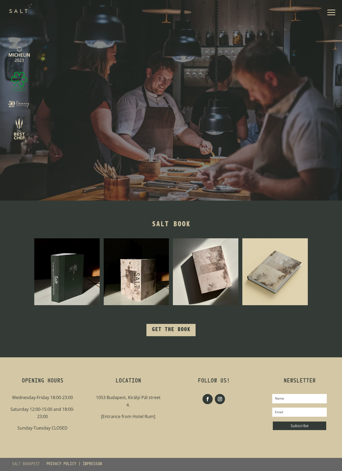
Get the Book (171, 330)
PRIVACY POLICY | (64, 464)
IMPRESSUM (92, 464)
